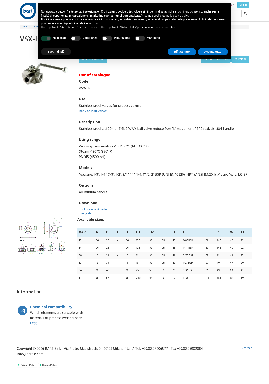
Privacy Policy (28, 365)
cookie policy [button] (181, 15)
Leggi (34, 323)
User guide (85, 213)
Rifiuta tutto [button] (182, 51)
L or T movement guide (93, 209)
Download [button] (240, 59)
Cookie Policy (49, 365)
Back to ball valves (93, 111)
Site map (247, 348)
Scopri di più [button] (56, 51)
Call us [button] (243, 5)
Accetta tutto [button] (212, 51)
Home (23, 26)
